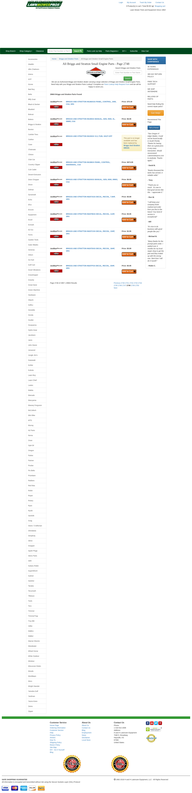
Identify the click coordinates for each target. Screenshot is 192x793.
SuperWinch (32, 571)
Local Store (86, 740)
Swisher (31, 581)
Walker (30, 636)
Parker (30, 455)
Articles (52, 738)
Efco (30, 205)
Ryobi (30, 511)
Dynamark (32, 195)
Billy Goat (32, 99)
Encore (31, 210)
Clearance (40, 51)
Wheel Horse (33, 651)
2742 (131, 283)
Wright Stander (34, 686)
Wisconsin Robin (34, 666)
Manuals (31, 395)
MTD (30, 420)
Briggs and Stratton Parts (68, 59)
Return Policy (55, 745)
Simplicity (31, 536)
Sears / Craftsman (35, 526)
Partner (31, 460)
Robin (30, 491)
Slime (30, 541)
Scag (30, 521)
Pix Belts (31, 470)
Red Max (31, 486)
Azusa (30, 84)
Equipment (32, 215)
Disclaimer (86, 738)
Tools (30, 601)
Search (78, 51)
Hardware (32, 295)
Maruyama (32, 400)
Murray (31, 425)
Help (51, 733)
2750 (137, 285)
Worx (30, 681)
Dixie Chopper (33, 180)
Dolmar (31, 190)
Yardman (31, 696)
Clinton (31, 154)
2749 (133, 285)
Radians (31, 481)
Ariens (30, 74)
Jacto (30, 340)
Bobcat (31, 114)
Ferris (30, 235)
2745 (116, 285)
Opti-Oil (31, 445)
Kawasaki (32, 360)
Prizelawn (32, 476)
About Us (85, 725)
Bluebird (31, 109)
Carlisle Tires (33, 134)
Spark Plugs (32, 551)
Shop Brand (11, 51)
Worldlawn (32, 676)
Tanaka (31, 586)
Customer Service (56, 730)
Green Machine (34, 290)
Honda (30, 315)
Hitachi (30, 300)
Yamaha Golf (33, 691)
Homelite (31, 310)
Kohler (30, 365)
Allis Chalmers (33, 69)
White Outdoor (33, 656)
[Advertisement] (96, 29)
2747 (124, 285)
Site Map (53, 747)
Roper (30, 496)
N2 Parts (31, 430)
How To (52, 740)
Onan (30, 440)
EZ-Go (30, 230)
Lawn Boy (32, 375)
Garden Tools (33, 240)
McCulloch (32, 410)
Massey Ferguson (35, 405)
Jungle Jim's (33, 355)
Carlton (31, 139)
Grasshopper (33, 275)
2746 (120, 285)
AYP (29, 79)
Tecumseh (32, 591)
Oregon (31, 450)
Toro (29, 606)
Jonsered (31, 350)
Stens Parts (32, 556)
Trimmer (31, 611)
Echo (30, 200)
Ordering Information (58, 728)
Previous (117, 283)
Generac (31, 250)
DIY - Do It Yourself (57, 750)
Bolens (30, 119)
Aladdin (31, 64)
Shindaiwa (32, 531)
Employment (86, 733)
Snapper (31, 546)
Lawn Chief (32, 380)
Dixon (30, 185)
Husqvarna (32, 325)
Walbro (31, 631)
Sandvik (31, 516)
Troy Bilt (31, 621)
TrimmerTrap (33, 616)
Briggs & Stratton (34, 124)
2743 (136, 283)
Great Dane (32, 285)
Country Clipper (34, 165)
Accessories (32, 59)
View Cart (145, 51)
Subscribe (134, 51)
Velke (30, 626)
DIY (124, 51)
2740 (123, 283)
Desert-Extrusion (34, 175)
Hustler (31, 320)
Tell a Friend (153, 128)
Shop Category (26, 51)
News (84, 735)
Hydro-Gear (32, 330)
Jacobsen (32, 335)
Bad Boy (31, 89)
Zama (30, 706)
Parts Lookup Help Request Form (117, 84)
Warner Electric (34, 641)
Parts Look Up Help (94, 51)
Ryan (30, 506)
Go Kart (31, 260)
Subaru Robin (33, 566)
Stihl (29, 561)
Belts (30, 94)
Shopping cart (160, 6)
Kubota (31, 370)
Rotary (30, 501)
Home (54, 59)
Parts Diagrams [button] (112, 51)
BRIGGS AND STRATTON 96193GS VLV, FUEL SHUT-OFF (89, 136)
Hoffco (30, 305)
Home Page (54, 725)
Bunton (31, 129)
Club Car (31, 160)
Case (30, 144)
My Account (131, 2)
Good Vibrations (34, 270)
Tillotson (31, 596)
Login (121, 2)
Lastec (30, 385)
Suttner (31, 576)
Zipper (30, 711)
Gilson (30, 255)
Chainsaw (32, 149)
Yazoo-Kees (32, 701)
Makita (30, 390)
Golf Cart (31, 265)
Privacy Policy (55, 735)
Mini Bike (31, 415)
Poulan (31, 465)
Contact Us (160, 2)
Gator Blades (33, 245)
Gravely (31, 280)
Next (115, 288)
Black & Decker (34, 104)
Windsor (31, 661)
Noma (30, 435)
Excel (30, 220)
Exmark (31, 225)
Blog (51, 752)
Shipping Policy (56, 742)
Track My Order (146, 2)
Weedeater (32, 646)
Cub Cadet (32, 170)
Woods (30, 671)
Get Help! (155, 113)
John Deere (32, 345)
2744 (140, 283)
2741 (127, 283)
